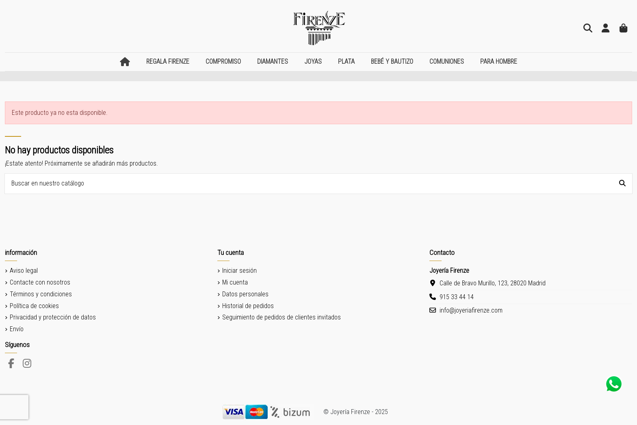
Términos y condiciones (41, 294)
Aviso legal (24, 270)
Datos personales (245, 294)
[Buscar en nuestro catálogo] (622, 184)
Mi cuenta (235, 282)
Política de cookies (34, 306)
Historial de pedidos (248, 306)
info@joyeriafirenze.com (471, 310)
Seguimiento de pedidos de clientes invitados (281, 317)
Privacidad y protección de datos (53, 317)
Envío (17, 329)
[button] (167, 62)
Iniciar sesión (239, 270)
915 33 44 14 (457, 297)
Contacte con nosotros (40, 282)
